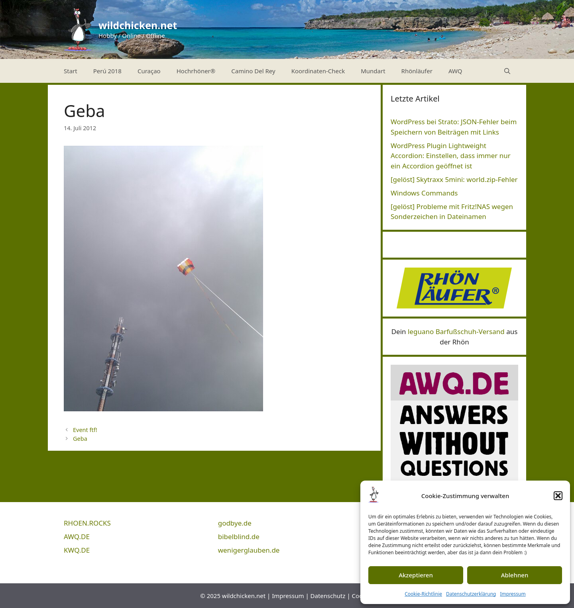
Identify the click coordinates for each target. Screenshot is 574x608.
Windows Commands (424, 192)
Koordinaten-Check (318, 71)
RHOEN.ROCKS (87, 523)
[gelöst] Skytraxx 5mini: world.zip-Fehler (454, 179)
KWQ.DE (77, 550)
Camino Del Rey (253, 71)
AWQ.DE (77, 536)
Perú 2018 (107, 71)
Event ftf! (85, 430)
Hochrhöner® (196, 71)
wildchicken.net (137, 25)
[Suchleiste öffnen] (507, 71)
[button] (558, 496)
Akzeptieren (416, 575)
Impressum (512, 593)
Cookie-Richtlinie (423, 593)
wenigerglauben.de (249, 550)
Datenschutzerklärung (471, 593)
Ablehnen (515, 575)
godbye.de (235, 523)
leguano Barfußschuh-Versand (456, 331)
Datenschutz (328, 596)
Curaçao (149, 71)
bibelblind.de (238, 536)
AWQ (455, 71)
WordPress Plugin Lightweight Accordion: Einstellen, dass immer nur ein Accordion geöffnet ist (451, 155)
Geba (80, 438)
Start (70, 71)
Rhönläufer (416, 71)
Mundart (373, 71)
